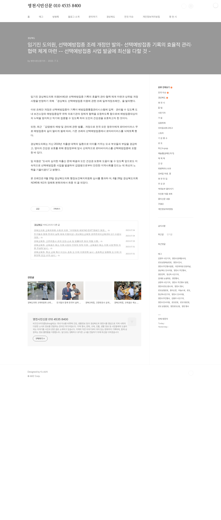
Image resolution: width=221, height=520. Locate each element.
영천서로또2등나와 (165, 286)
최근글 (161, 234)
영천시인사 (177, 262)
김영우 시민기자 (164, 258)
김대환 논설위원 (164, 278)
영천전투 (161, 274)
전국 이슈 (129, 16)
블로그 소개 (73, 16)
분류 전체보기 (165, 87)
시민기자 (161, 113)
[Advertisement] (84, 113)
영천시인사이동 (164, 302)
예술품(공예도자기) (166, 153)
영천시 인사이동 (178, 294)
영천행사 (175, 278)
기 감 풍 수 (162, 138)
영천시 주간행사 (180, 270)
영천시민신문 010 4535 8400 (54, 6)
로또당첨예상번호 (165, 262)
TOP (190, 509)
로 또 (160, 143)
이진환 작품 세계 (165, 194)
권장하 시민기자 (164, 282)
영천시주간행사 (164, 298)
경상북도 (111, 16)
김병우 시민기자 (178, 298)
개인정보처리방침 (151, 16)
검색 (184, 6)
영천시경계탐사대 (179, 258)
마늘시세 (181, 290)
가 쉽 (160, 118)
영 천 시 (173, 16)
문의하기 (93, 16)
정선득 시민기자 (173, 274)
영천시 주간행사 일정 (180, 282)
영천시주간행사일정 (165, 266)
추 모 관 (161, 184)
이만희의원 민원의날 (183, 266)
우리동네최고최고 (165, 128)
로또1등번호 (184, 302)
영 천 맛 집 (162, 178)
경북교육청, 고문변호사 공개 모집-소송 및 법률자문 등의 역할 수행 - (66, 378)
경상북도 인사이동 (165, 270)
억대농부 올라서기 (165, 189)
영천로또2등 (175, 306)
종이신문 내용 (164, 199)
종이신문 (173, 290)
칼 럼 (160, 108)
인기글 (169, 234)
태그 (41, 16)
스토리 (161, 133)
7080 (161, 204)
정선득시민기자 (164, 294)
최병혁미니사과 (164, 168)
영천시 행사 (178, 286)
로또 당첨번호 (163, 306)
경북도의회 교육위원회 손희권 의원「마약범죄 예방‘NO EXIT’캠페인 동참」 (70, 367)
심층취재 (161, 123)
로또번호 (175, 302)
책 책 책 (161, 158)
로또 (188, 290)
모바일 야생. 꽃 (164, 173)
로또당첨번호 (163, 290)
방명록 (55, 16)
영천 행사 (185, 306)
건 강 (160, 163)
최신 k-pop (163, 148)
